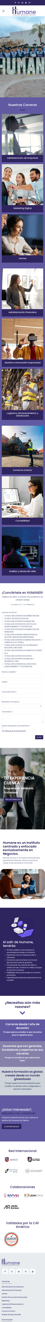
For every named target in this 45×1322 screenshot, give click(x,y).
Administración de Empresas (13, 1287)
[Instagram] (29, 2)
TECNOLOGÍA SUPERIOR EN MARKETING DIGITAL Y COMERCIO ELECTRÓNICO (23, 641)
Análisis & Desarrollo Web (11, 1315)
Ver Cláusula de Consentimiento (14, 731)
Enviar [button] (39, 737)
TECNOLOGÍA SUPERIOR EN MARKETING (19, 621)
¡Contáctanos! (11, 1126)
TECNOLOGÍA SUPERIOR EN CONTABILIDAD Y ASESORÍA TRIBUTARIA (21, 646)
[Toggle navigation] (3, 11)
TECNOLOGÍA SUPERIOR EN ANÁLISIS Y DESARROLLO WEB (19, 660)
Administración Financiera (11, 1290)
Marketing (5, 1301)
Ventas (4, 1294)
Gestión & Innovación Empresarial (14, 1297)
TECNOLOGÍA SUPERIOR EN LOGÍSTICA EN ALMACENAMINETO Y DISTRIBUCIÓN (20, 665)
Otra (6, 653)
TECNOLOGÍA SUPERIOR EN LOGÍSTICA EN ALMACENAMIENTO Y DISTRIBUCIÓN (20, 625)
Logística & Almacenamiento (13, 1304)
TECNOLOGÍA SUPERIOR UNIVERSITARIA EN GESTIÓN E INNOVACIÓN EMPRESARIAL (20, 636)
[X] (18, 2)
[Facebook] (15, 2)
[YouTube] (26, 2)
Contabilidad (6, 1308)
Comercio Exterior (8, 1311)
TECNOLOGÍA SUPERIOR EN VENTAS (18, 656)
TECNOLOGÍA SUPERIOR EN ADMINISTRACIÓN (21, 616)
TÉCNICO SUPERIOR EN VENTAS (16, 619)
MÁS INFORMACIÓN (13, 799)
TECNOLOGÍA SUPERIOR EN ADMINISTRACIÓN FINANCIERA (21, 630)
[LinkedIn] (22, 2)
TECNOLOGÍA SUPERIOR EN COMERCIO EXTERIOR (23, 650)
